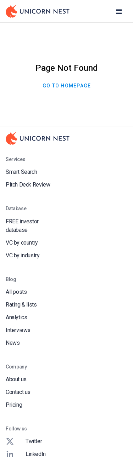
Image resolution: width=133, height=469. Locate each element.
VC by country (22, 242)
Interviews (18, 330)
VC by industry (22, 255)
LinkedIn (26, 454)
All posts (16, 291)
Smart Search (21, 171)
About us (16, 379)
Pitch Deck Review (28, 184)
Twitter (24, 441)
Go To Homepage (66, 85)
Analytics (16, 317)
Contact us (18, 392)
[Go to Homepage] (38, 11)
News (13, 342)
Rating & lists (21, 304)
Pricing (14, 404)
